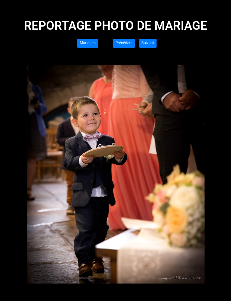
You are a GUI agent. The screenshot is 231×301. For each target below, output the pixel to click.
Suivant (148, 43)
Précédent (124, 43)
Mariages (87, 43)
